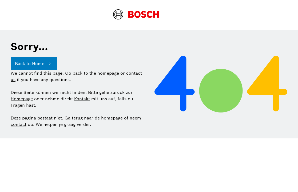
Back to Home (34, 64)
